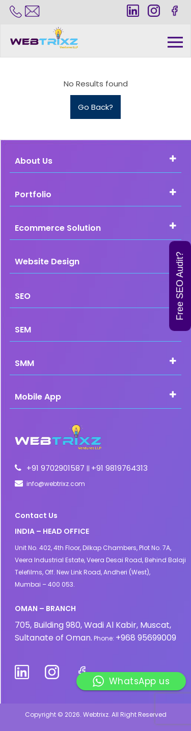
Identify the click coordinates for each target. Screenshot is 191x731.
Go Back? (95, 107)
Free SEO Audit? (180, 286)
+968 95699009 (146, 638)
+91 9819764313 (119, 468)
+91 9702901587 (56, 468)
